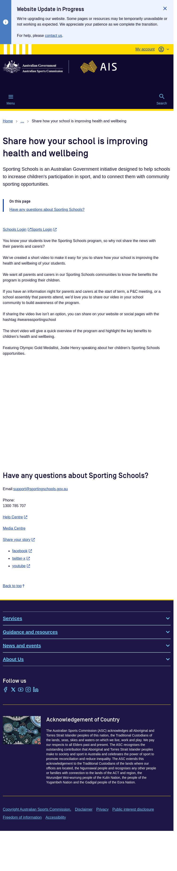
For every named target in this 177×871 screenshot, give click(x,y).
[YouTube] (21, 690)
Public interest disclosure (133, 809)
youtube (21, 566)
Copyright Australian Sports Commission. (37, 809)
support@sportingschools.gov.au (40, 489)
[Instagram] (28, 690)
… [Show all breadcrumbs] (22, 121)
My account (145, 49)
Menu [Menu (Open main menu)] (11, 99)
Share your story (19, 540)
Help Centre (15, 517)
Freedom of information (22, 817)
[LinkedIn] (36, 690)
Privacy (102, 809)
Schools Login (17, 229)
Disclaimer (84, 809)
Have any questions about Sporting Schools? (46, 210)
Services (87, 618)
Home (8, 121)
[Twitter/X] (13, 690)
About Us (87, 659)
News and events (87, 645)
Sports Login (44, 229)
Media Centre (14, 528)
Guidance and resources (87, 632)
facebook (22, 551)
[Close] (165, 8)
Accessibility (55, 817)
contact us (53, 36)
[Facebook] (5, 690)
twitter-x (21, 558)
